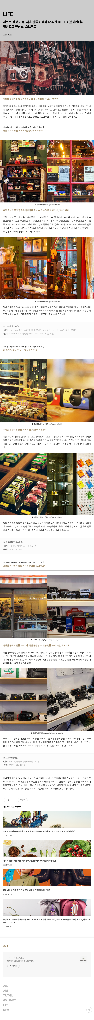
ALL (5, 985)
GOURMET (9, 1000)
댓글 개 (5, 946)
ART (5, 990)
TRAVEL (8, 995)
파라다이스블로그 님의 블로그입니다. (20, 961)
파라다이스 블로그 (15, 957)
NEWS (6, 1010)
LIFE (8, 14)
